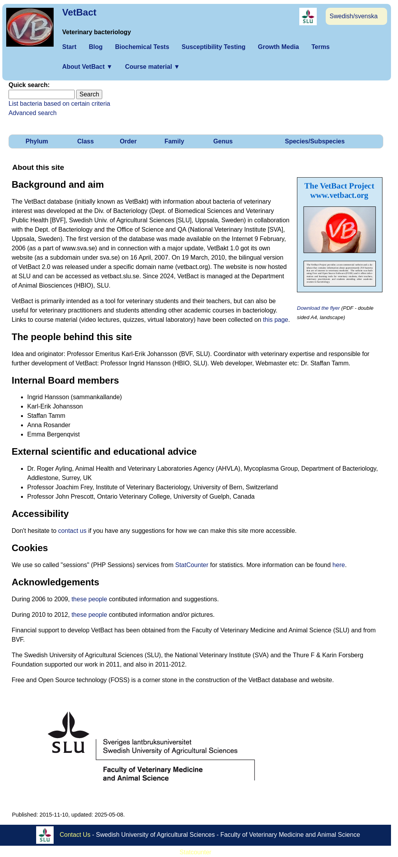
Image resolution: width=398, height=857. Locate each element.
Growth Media (278, 47)
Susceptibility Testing (213, 47)
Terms (320, 47)
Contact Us (75, 834)
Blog (96, 47)
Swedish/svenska (354, 16)
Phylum (37, 141)
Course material (152, 66)
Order (128, 141)
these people (89, 599)
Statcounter (195, 852)
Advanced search (33, 113)
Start (69, 47)
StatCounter (191, 565)
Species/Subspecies (315, 141)
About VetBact (87, 66)
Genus (223, 141)
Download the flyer (318, 308)
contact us (72, 530)
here (338, 565)
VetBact (79, 12)
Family (174, 141)
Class (85, 141)
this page (275, 319)
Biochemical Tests (142, 47)
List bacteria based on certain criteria (59, 103)
